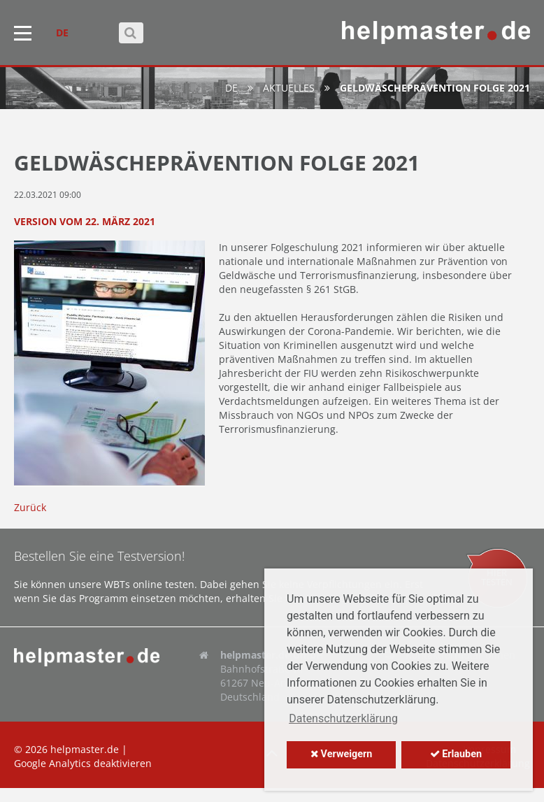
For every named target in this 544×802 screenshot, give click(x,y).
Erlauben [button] (456, 754)
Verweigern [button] (341, 754)
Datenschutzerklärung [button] (343, 718)
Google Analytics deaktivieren (83, 763)
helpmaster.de (84, 749)
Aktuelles (289, 87)
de (231, 87)
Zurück (30, 507)
